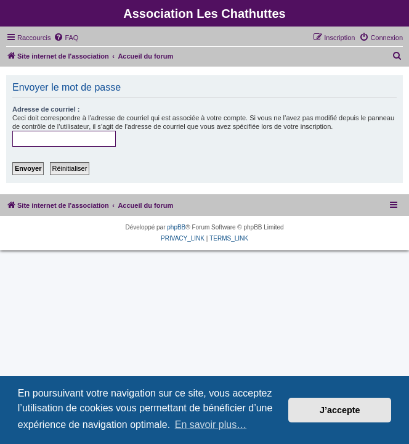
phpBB (176, 227)
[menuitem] (66, 37)
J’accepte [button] (340, 410)
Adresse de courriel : (45, 109)
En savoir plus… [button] (211, 424)
